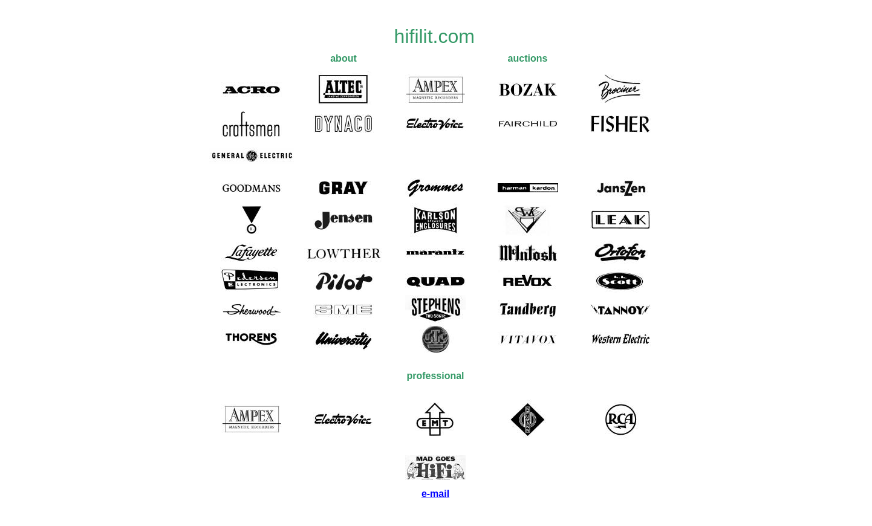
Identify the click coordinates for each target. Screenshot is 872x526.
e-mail (435, 494)
